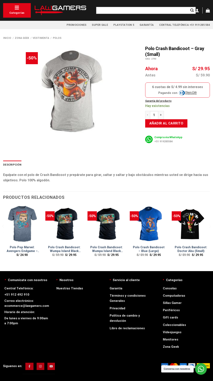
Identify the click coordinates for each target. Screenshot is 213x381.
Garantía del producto (158, 101)
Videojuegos (172, 332)
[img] (29, 366)
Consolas (170, 288)
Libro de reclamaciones (127, 328)
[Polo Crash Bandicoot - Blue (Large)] (149, 224)
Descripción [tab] (12, 164)
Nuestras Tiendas (69, 288)
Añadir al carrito (166, 123)
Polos (57, 38)
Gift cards (170, 317)
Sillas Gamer (172, 303)
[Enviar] (192, 10)
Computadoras (174, 295)
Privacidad (117, 308)
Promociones (77, 24)
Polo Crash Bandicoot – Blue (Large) (149, 249)
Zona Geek (22, 38)
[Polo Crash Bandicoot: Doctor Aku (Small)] (191, 224)
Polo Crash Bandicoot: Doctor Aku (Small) (191, 249)
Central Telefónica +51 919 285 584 (184, 24)
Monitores (170, 339)
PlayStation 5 (123, 24)
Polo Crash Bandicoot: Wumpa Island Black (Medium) (106, 249)
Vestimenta (41, 38)
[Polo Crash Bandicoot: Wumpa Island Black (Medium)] (106, 224)
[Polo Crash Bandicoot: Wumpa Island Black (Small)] (64, 224)
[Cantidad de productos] (154, 115)
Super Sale (100, 24)
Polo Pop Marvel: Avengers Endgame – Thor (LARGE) (22, 249)
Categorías (17, 9)
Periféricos (171, 310)
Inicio (7, 38)
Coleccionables (174, 325)
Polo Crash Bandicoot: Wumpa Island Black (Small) (64, 249)
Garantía (147, 24)
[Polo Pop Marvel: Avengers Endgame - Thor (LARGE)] (22, 224)
